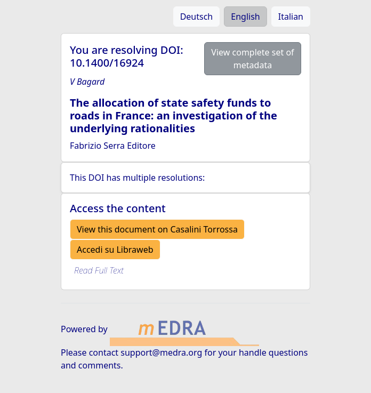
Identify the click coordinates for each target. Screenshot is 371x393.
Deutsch (196, 16)
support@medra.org (161, 352)
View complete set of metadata (252, 58)
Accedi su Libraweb (115, 249)
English (245, 16)
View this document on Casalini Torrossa (157, 229)
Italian (290, 16)
